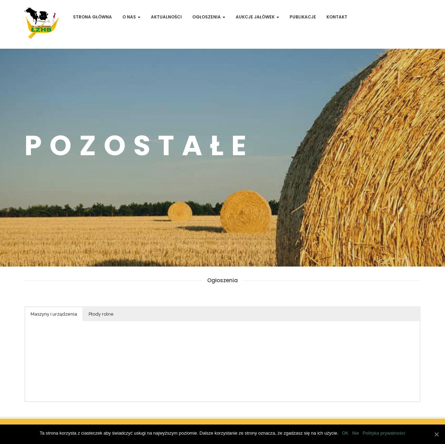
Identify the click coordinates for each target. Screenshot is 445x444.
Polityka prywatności (384, 433)
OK (345, 433)
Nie (355, 433)
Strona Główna (92, 17)
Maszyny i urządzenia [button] (54, 314)
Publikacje (303, 17)
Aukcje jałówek (257, 17)
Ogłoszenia (208, 17)
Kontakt (336, 17)
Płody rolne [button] (101, 314)
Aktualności (166, 17)
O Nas (131, 17)
